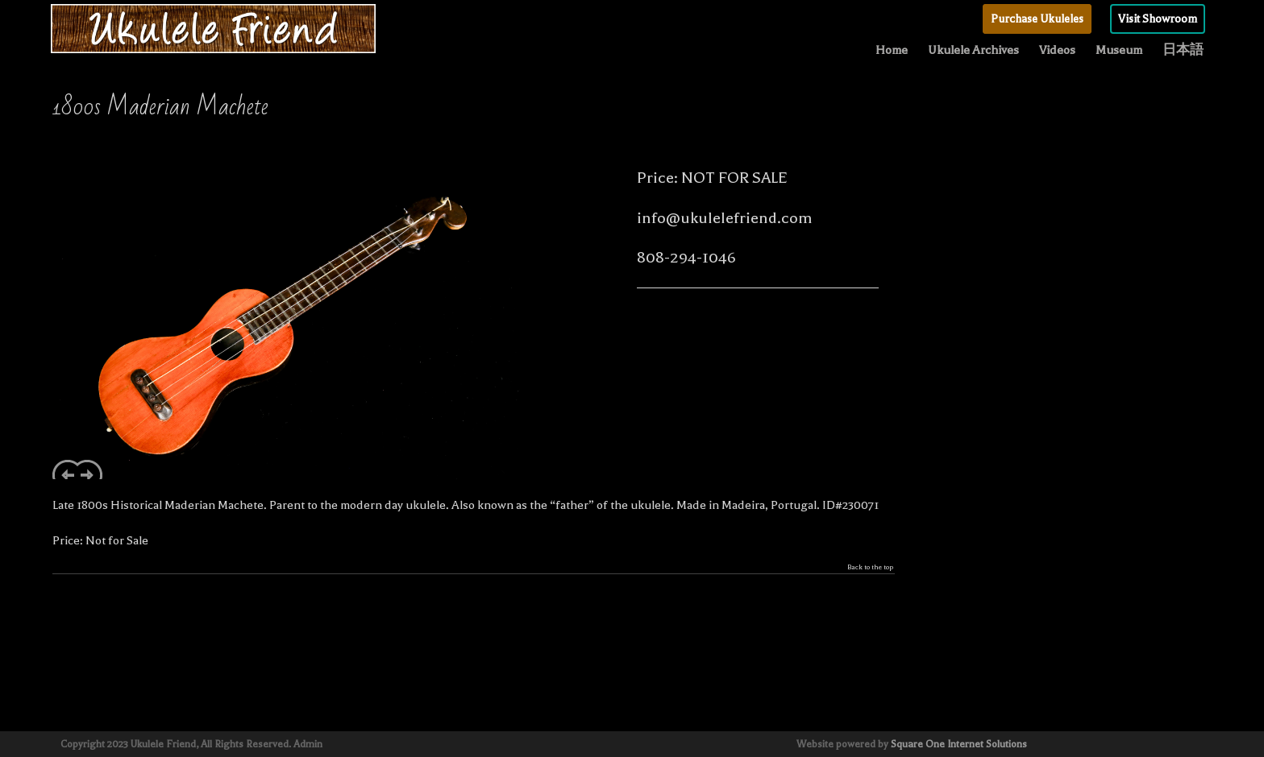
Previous (64, 469)
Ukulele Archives (973, 50)
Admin (307, 744)
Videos (1057, 50)
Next (89, 469)
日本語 (1183, 50)
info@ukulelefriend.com (725, 218)
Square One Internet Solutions (959, 744)
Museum (1119, 50)
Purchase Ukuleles (1037, 19)
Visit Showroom (1157, 19)
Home (891, 50)
